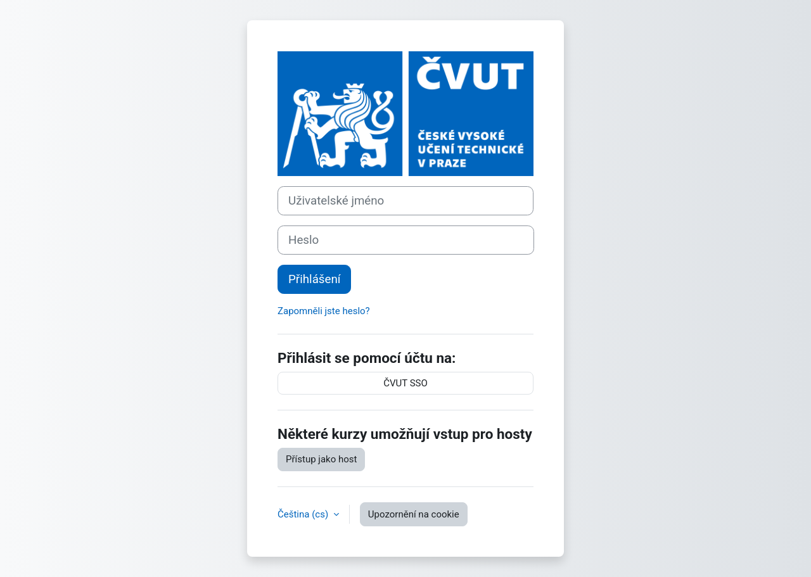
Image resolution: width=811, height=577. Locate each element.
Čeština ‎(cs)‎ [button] (304, 514)
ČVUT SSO (405, 383)
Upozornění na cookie (413, 514)
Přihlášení (314, 279)
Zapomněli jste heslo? (324, 311)
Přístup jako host (321, 459)
